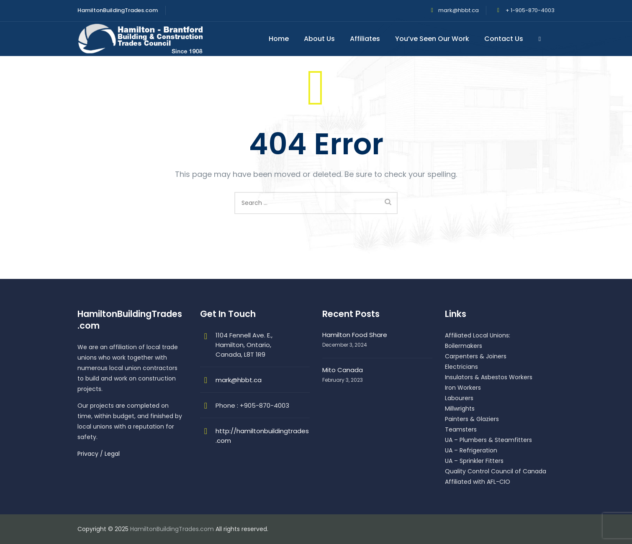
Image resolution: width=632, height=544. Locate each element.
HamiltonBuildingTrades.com (172, 529)
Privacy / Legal (98, 454)
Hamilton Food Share (354, 334)
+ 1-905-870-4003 (529, 10)
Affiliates (366, 38)
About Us (320, 38)
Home (280, 38)
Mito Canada (342, 369)
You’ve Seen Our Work (433, 38)
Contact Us (505, 38)
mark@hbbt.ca (458, 10)
